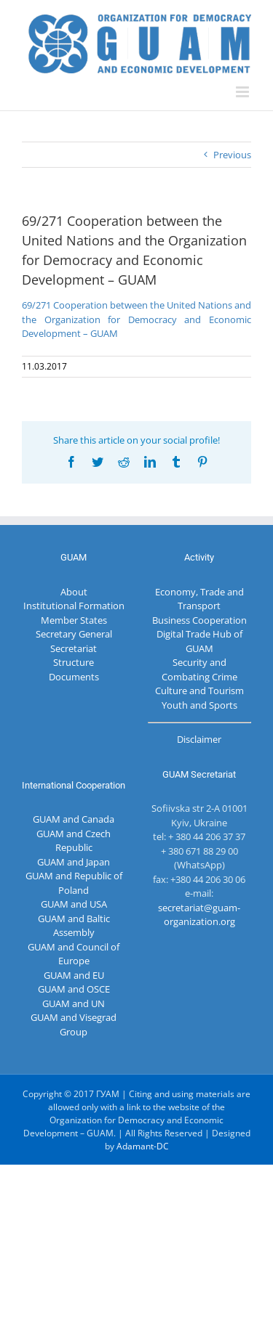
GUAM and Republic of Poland (73, 883)
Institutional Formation (73, 605)
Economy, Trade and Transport (199, 599)
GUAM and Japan (73, 861)
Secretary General (74, 633)
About (73, 591)
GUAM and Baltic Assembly (74, 926)
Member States (74, 620)
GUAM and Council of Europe (73, 954)
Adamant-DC (142, 1146)
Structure (73, 662)
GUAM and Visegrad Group (73, 1024)
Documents (74, 676)
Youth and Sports (199, 705)
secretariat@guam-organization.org (199, 915)
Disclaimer (199, 739)
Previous (232, 154)
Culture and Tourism (199, 690)
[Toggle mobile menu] (243, 91)
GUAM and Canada (73, 819)
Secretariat (73, 648)
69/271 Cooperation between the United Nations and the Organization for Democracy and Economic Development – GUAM (136, 319)
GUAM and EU (74, 975)
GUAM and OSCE (74, 988)
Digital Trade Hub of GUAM (199, 641)
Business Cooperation (199, 620)
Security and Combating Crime (199, 669)
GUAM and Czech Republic (73, 841)
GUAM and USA (74, 904)
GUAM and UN (73, 1003)
